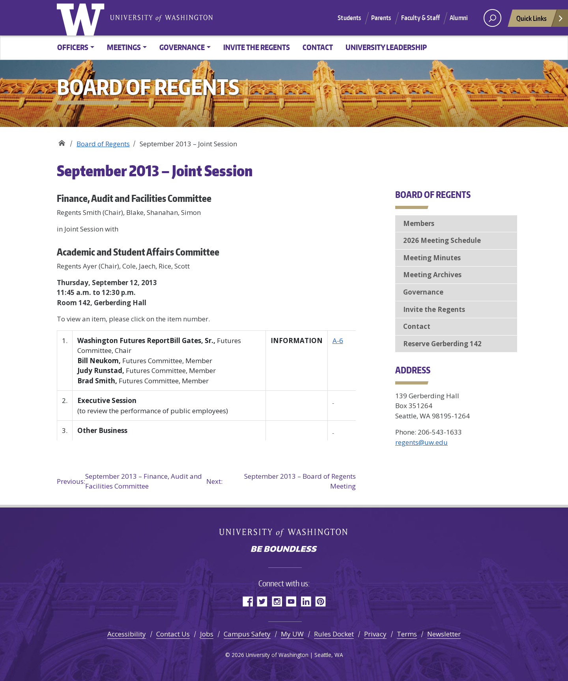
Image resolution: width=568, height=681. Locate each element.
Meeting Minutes (432, 257)
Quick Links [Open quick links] (540, 20)
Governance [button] (182, 47)
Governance (423, 292)
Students (349, 18)
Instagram (276, 601)
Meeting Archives (432, 274)
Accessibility (126, 633)
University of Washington (82, 17)
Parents (381, 18)
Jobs (206, 633)
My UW (292, 633)
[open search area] (492, 18)
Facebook (247, 601)
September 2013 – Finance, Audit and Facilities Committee (129, 481)
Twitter (262, 601)
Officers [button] (72, 47)
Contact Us (173, 633)
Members (418, 223)
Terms (407, 633)
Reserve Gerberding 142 (442, 343)
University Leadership (386, 47)
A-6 (338, 340)
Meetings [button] (124, 47)
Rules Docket (334, 633)
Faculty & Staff (420, 18)
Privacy (375, 633)
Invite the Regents (256, 47)
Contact (318, 47)
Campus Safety (247, 633)
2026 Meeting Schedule (442, 240)
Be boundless (284, 549)
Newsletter (444, 633)
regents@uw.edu (421, 442)
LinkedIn (306, 601)
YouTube (291, 601)
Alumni (459, 18)
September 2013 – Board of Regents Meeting (281, 481)
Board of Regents (62, 141)
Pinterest (320, 601)
